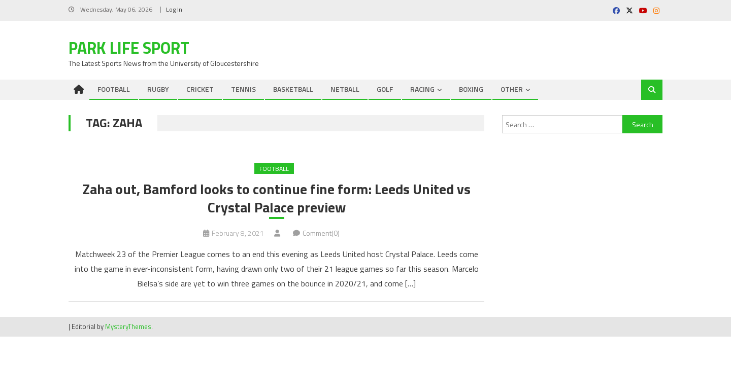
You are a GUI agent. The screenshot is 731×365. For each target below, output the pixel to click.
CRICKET (200, 89)
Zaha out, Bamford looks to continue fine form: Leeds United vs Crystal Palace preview (277, 198)
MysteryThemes (128, 327)
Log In (174, 9)
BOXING (471, 89)
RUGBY (158, 89)
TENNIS (243, 89)
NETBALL (344, 89)
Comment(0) (321, 233)
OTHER (512, 89)
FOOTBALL (113, 89)
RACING (422, 89)
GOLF (385, 89)
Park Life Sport (129, 47)
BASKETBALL (293, 89)
